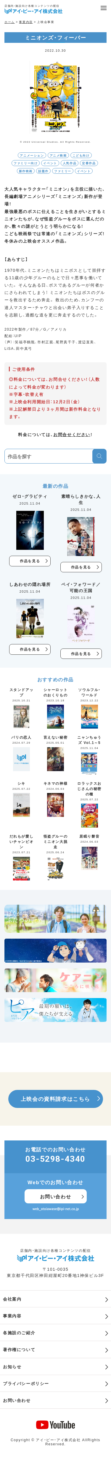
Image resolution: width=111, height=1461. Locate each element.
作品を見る (30, 560)
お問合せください (71, 434)
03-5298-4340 (55, 1159)
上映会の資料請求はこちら (55, 1099)
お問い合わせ (55, 1196)
